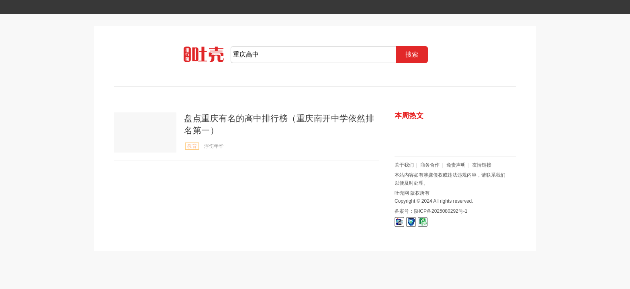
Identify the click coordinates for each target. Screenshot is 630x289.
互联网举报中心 (423, 222)
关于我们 (404, 165)
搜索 (411, 54)
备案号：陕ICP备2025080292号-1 (431, 211)
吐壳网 (203, 58)
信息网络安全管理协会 (399, 222)
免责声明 (456, 165)
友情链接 (481, 165)
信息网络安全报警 (411, 222)
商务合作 (430, 165)
